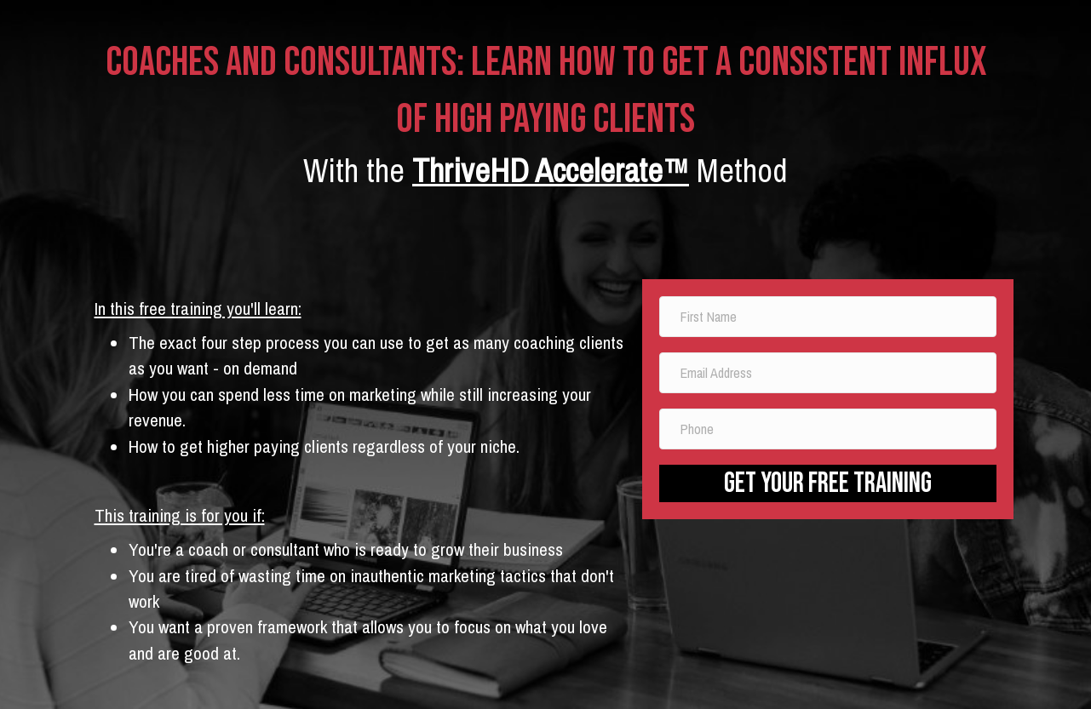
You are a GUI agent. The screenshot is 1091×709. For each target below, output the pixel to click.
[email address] (828, 372)
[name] (828, 316)
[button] (828, 483)
